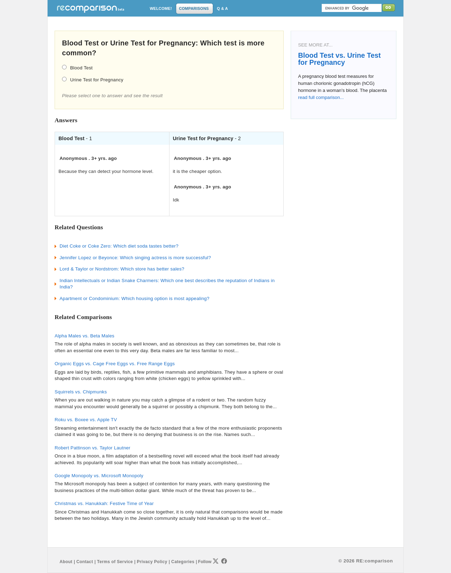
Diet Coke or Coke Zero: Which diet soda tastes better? (119, 246)
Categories (182, 561)
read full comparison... (321, 97)
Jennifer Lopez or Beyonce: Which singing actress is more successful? (135, 257)
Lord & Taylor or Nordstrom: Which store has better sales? (122, 269)
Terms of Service (115, 561)
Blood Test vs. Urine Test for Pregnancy (339, 58)
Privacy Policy (152, 561)
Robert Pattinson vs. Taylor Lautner (92, 447)
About (66, 561)
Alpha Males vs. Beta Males (85, 335)
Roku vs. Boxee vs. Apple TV (86, 419)
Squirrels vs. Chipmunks (81, 391)
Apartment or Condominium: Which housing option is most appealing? (134, 298)
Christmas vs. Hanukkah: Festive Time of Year (104, 503)
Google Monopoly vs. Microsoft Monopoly (99, 475)
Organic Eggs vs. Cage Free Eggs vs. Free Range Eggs (115, 363)
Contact (84, 561)
